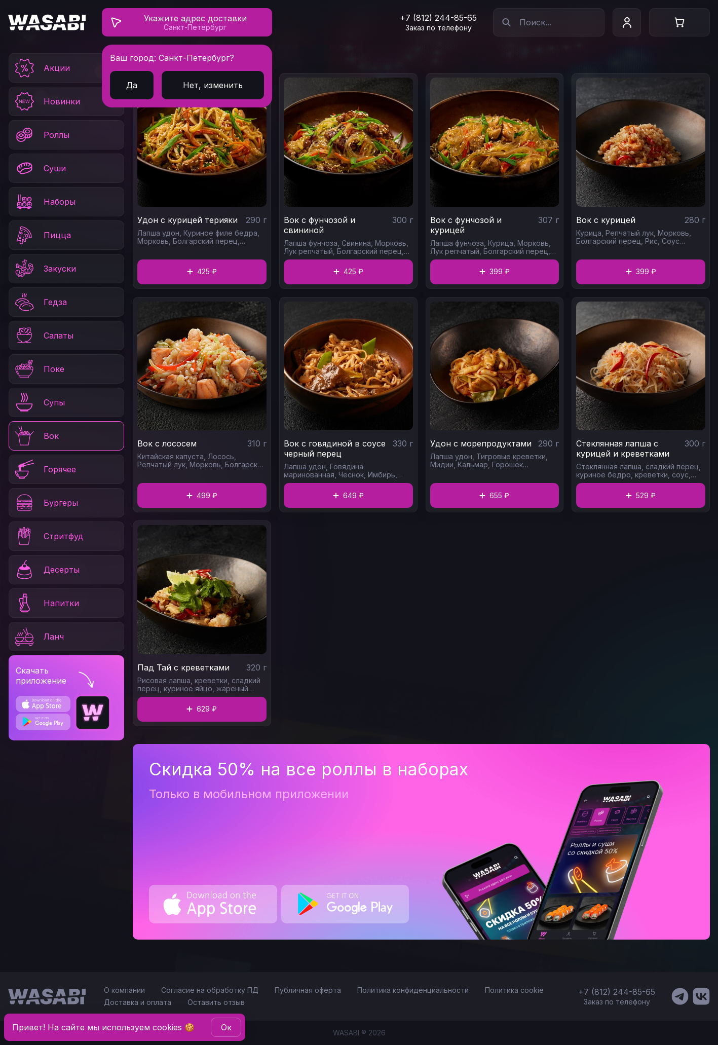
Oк (226, 1027)
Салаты (43, 335)
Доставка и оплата (137, 1002)
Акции (41, 68)
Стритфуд (48, 536)
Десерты (46, 569)
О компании (124, 990)
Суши (39, 168)
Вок (36, 436)
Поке (38, 369)
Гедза (40, 302)
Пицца (42, 235)
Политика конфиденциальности (413, 990)
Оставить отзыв (216, 1002)
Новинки (46, 101)
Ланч (38, 636)
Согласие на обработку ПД (209, 990)
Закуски (44, 268)
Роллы (41, 135)
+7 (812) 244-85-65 (438, 18)
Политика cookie (514, 990)
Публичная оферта (308, 990)
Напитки (46, 603)
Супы (39, 402)
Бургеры (45, 503)
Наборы (44, 202)
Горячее (44, 469)
